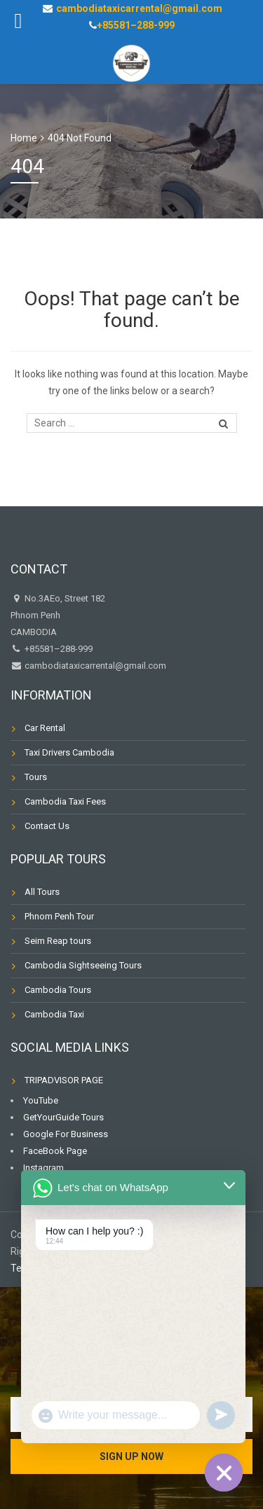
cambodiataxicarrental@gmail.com (94, 665)
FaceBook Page (55, 1151)
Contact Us (47, 826)
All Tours (42, 891)
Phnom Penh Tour (59, 916)
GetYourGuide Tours (63, 1117)
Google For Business (65, 1134)
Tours (36, 777)
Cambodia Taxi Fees (65, 801)
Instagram (43, 1167)
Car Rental (45, 728)
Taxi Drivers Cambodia (69, 752)
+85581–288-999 (136, 25)
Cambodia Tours (58, 990)
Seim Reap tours (58, 941)
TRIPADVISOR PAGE (64, 1080)
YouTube (40, 1100)
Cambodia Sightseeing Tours (83, 965)
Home (24, 138)
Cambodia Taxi (54, 1014)
